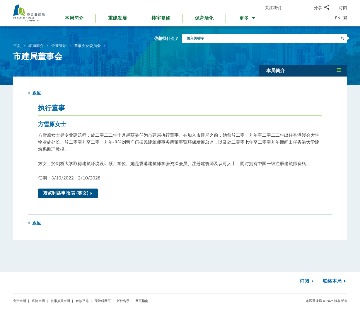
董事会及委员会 (87, 45)
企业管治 (58, 45)
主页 (17, 45)
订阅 (343, 7)
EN (337, 18)
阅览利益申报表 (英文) (68, 193)
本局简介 (36, 45)
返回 (35, 93)
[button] (247, 19)
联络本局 (335, 281)
